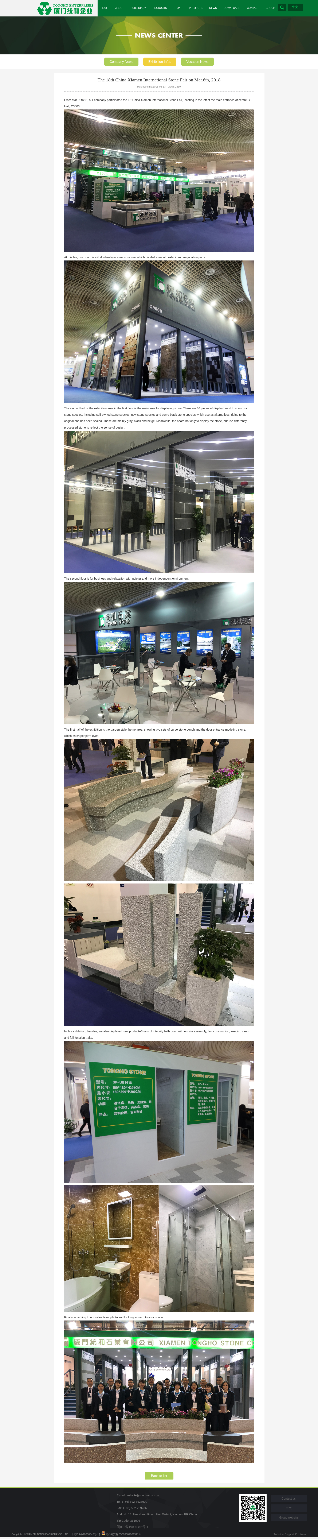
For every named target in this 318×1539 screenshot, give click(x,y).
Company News (121, 61)
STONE (180, 8)
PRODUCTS (161, 8)
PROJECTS (198, 8)
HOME (105, 8)
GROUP (275, 8)
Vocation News (198, 61)
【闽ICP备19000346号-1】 (86, 1534)
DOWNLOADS (236, 8)
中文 (300, 7)
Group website (288, 1518)
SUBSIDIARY (139, 8)
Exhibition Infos (159, 61)
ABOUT (120, 8)
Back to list (159, 1476)
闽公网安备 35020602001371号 (121, 1534)
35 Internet (300, 1534)
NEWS (216, 8)
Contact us (289, 1499)
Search (287, 7)
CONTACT (257, 8)
